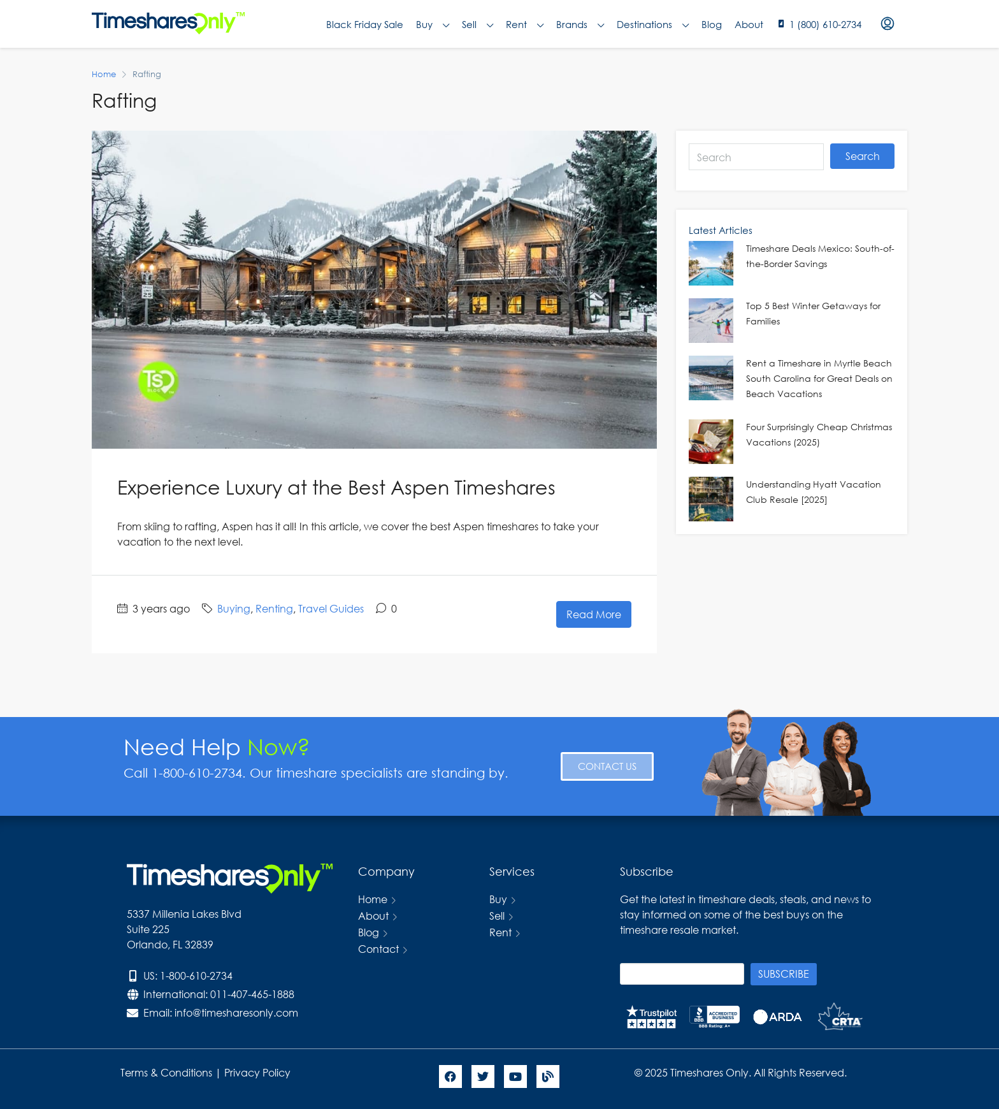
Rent (524, 24)
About (749, 24)
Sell (477, 24)
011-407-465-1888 (252, 994)
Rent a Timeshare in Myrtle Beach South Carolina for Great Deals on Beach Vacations (819, 378)
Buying (233, 608)
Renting (274, 608)
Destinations (653, 24)
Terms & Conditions (166, 1072)
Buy (432, 24)
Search (862, 156)
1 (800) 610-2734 (825, 24)
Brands (580, 24)
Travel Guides (331, 608)
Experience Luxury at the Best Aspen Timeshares (336, 486)
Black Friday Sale (364, 24)
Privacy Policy (258, 1072)
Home (372, 899)
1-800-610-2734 (196, 975)
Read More (593, 614)
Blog (711, 24)
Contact (378, 948)
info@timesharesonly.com (236, 1012)
